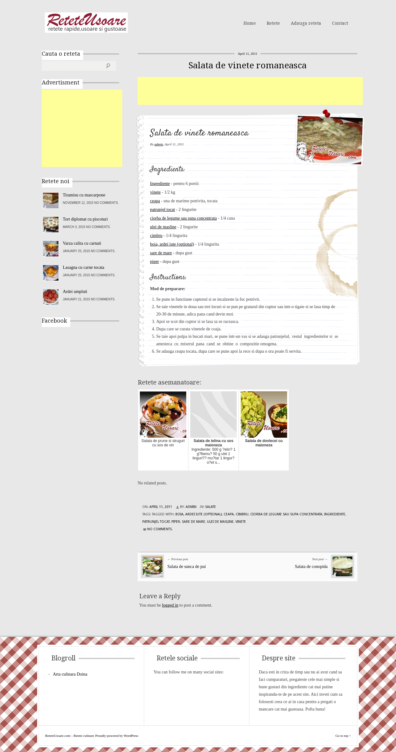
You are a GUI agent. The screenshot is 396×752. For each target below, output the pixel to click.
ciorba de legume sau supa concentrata (183, 218)
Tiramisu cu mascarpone (84, 195)
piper (154, 261)
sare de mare (161, 253)
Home (249, 23)
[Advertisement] (250, 91)
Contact (340, 23)
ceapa (155, 201)
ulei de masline (163, 227)
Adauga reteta (306, 23)
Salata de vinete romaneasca (247, 65)
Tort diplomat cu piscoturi (85, 219)
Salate (210, 507)
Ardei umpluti (75, 291)
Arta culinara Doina (70, 674)
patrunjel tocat (162, 209)
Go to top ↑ (343, 735)
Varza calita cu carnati (82, 243)
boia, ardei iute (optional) (172, 244)
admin (158, 144)
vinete (155, 192)
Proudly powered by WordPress (116, 735)
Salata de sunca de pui (186, 566)
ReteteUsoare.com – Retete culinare (86, 22)
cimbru (156, 235)
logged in (170, 605)
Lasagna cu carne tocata (83, 267)
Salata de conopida (311, 566)
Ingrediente (160, 183)
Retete (273, 23)
